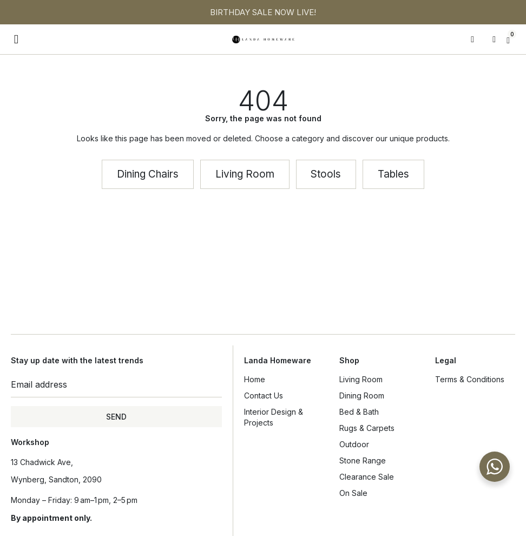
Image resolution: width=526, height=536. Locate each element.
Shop (349, 360)
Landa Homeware (277, 360)
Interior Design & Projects (273, 417)
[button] (16, 39)
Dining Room (364, 395)
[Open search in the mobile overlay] (476, 39)
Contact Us (263, 395)
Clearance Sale (366, 476)
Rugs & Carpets (366, 428)
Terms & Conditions (469, 379)
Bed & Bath (361, 412)
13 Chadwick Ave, (42, 462)
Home (254, 379)
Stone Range (362, 460)
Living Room (363, 379)
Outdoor (354, 444)
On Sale (353, 493)
